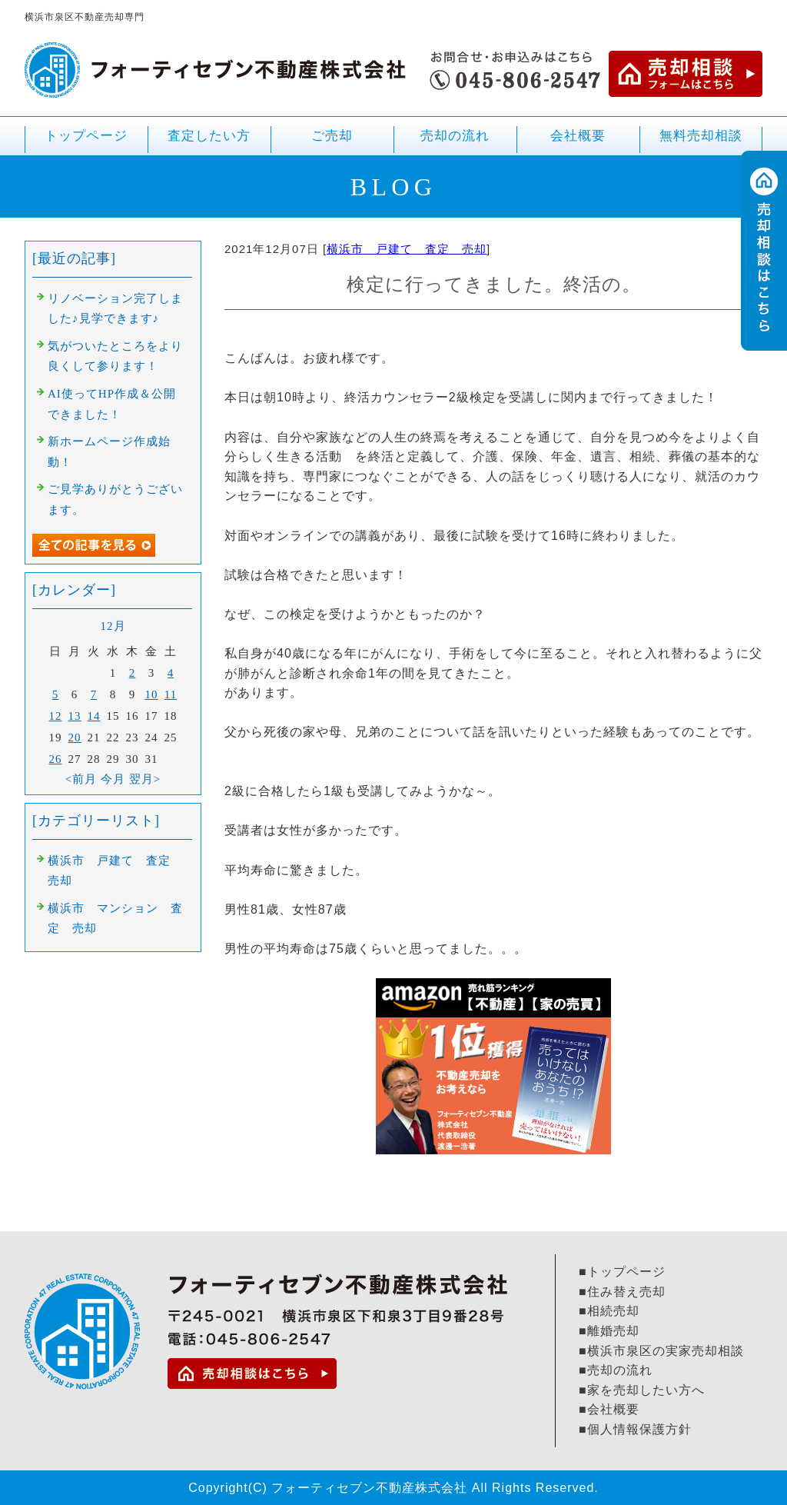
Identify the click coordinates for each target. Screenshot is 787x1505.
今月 (113, 779)
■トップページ (622, 1271)
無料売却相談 (700, 135)
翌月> (145, 779)
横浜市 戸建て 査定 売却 (406, 248)
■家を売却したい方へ (642, 1390)
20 (74, 737)
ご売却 (332, 141)
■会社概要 (609, 1409)
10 (151, 694)
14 (94, 716)
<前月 (81, 779)
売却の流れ (455, 135)
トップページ (86, 135)
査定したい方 (209, 135)
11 (170, 694)
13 (74, 716)
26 (55, 759)
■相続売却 (609, 1310)
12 (55, 716)
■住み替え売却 (622, 1291)
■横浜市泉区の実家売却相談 (661, 1350)
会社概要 (578, 135)
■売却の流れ (616, 1370)
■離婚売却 (609, 1330)
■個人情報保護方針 (635, 1429)
